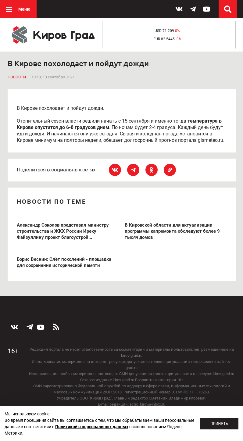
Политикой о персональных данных (91, 426)
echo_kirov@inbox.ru (147, 404)
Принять (219, 423)
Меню (24, 9)
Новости (17, 77)
